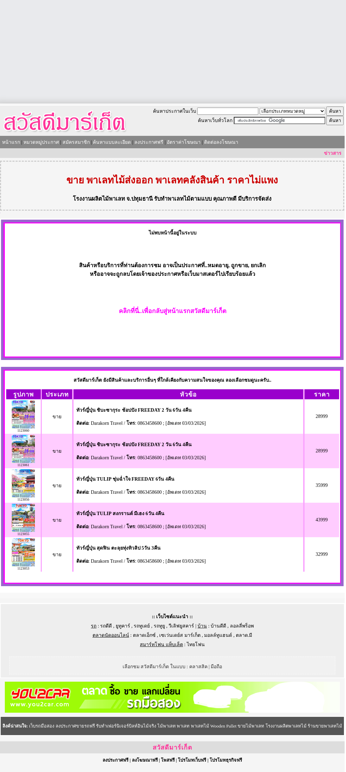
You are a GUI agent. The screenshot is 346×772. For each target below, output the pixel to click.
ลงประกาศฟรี (148, 142)
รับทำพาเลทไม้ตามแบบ (183, 198)
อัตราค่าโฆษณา (184, 142)
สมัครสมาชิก (76, 142)
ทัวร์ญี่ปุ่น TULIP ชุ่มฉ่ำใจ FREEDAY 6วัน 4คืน (125, 479)
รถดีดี (106, 626)
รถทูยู (159, 626)
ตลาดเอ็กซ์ (144, 635)
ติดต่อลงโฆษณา (221, 142)
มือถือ (216, 666)
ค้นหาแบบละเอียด (112, 142)
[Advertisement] (173, 51)
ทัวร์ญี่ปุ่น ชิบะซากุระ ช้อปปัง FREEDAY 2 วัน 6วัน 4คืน (134, 410)
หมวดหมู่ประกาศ (41, 142)
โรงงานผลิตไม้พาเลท (99, 198)
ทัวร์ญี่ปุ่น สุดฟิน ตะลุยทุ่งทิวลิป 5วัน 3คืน (118, 548)
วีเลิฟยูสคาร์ (181, 626)
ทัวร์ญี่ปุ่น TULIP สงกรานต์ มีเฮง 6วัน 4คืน (120, 513)
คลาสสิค (198, 666)
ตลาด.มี (244, 635)
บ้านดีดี (218, 626)
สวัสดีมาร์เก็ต (172, 747)
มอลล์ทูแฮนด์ (218, 635)
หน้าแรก (11, 142)
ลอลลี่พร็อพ (242, 626)
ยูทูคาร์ (123, 626)
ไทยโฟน (196, 644)
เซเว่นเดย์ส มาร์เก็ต (180, 635)
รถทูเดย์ (142, 626)
